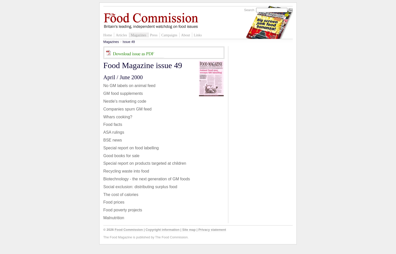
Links (198, 35)
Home (107, 35)
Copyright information (162, 230)
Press (154, 35)
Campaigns (169, 35)
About (185, 35)
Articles (121, 35)
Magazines (138, 35)
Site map (188, 230)
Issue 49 (128, 42)
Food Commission (129, 230)
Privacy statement (212, 230)
